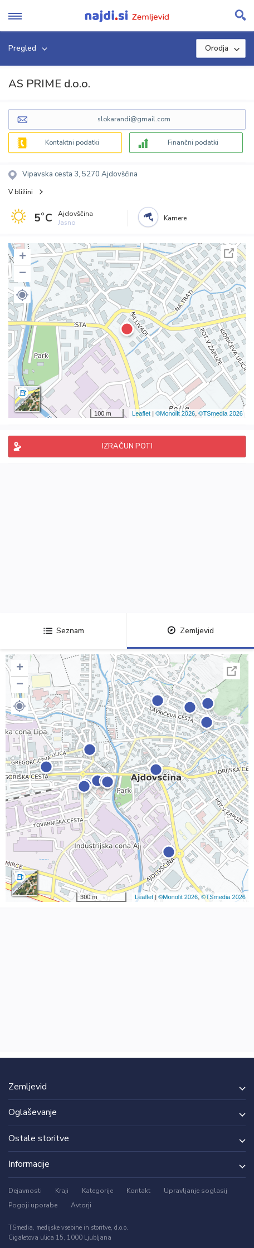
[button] (22, 295)
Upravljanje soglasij (195, 1190)
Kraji (62, 1190)
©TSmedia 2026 (220, 413)
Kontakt (138, 1190)
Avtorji (81, 1205)
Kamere (175, 218)
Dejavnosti (25, 1190)
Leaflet (141, 413)
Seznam (63, 630)
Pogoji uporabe (32, 1205)
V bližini (20, 192)
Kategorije (97, 1190)
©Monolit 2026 (175, 413)
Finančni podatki (193, 142)
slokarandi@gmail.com (133, 119)
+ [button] (22, 257)
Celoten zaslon (229, 253)
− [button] (22, 273)
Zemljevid (190, 630)
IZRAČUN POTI (127, 446)
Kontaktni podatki (72, 142)
